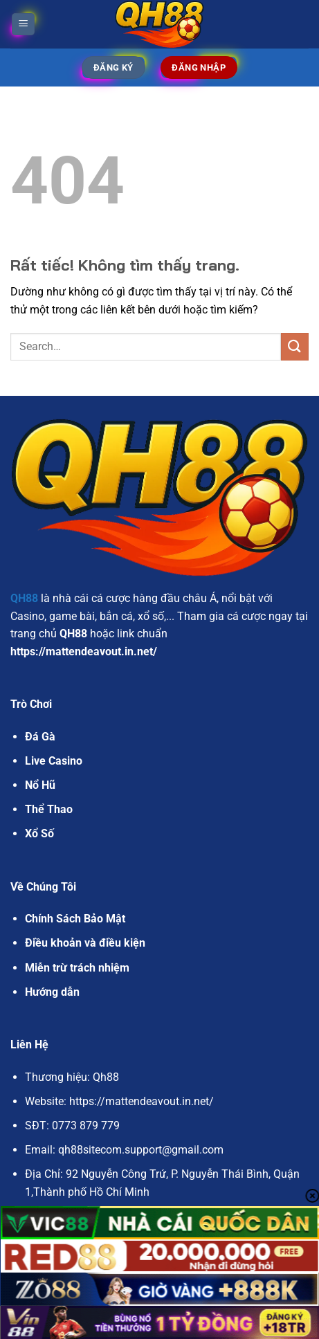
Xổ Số (39, 833)
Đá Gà (40, 736)
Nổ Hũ (40, 785)
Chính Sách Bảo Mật (75, 918)
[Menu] (23, 24)
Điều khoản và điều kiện (85, 942)
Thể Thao (49, 809)
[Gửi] (295, 346)
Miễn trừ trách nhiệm (77, 967)
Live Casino (53, 760)
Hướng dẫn (52, 992)
